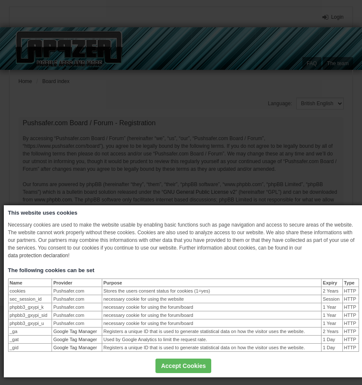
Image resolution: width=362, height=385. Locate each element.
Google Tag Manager (75, 331)
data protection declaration (38, 256)
